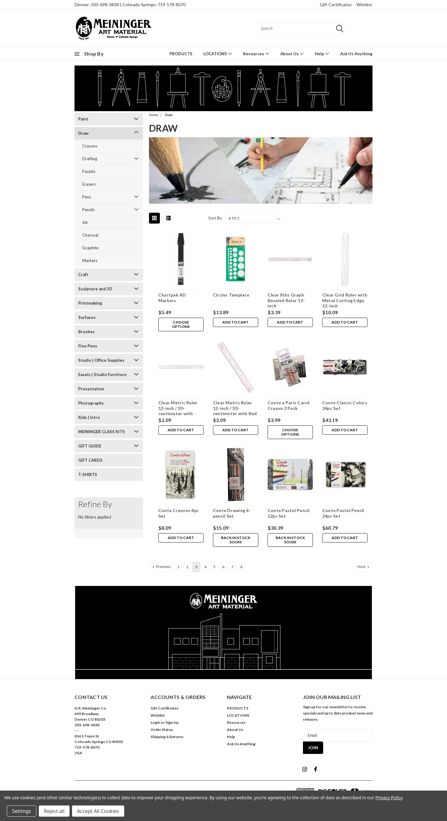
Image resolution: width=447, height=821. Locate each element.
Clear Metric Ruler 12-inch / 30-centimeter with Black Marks (177, 411)
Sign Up (171, 722)
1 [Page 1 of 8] (178, 567)
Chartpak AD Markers (172, 297)
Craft (83, 274)
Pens (86, 196)
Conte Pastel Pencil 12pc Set (288, 513)
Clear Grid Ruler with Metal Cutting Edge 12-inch (344, 300)
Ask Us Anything (356, 53)
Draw (83, 133)
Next (363, 567)
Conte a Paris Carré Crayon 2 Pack (288, 405)
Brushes (86, 331)
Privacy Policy (388, 798)
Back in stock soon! (235, 540)
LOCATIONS (217, 53)
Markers (89, 260)
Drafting (89, 158)
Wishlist (364, 4)
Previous (161, 567)
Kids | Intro (89, 417)
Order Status (162, 729)
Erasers (89, 184)
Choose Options (181, 324)
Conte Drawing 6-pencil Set (232, 513)
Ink (85, 222)
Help (322, 53)
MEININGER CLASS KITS (101, 431)
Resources (256, 53)
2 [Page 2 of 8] (187, 567)
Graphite (90, 247)
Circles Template (231, 294)
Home (153, 115)
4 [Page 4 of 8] (205, 567)
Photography (91, 403)
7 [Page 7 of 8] (232, 567)
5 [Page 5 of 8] (214, 567)
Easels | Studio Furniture (102, 374)
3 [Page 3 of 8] (196, 567)
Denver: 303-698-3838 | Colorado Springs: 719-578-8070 (130, 4)
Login (155, 722)
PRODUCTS (180, 53)
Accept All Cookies (98, 811)
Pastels (88, 171)
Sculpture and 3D (95, 288)
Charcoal (90, 235)
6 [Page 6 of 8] (223, 567)
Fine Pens (87, 345)
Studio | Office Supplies (101, 360)
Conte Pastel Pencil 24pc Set (343, 513)
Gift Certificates (336, 4)
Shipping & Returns (167, 736)
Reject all (54, 811)
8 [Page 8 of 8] (241, 567)
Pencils (88, 209)
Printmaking (90, 303)
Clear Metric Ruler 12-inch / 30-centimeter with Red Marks (235, 411)
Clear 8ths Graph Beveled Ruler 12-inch (286, 300)
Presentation (91, 388)
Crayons (89, 145)
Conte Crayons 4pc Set (178, 513)
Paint (83, 118)
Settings (21, 811)
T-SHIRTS (87, 474)
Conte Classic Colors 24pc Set (344, 405)
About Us (292, 53)
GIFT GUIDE (89, 445)
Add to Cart (235, 322)
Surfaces (87, 317)
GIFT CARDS (90, 460)
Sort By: (215, 217)
